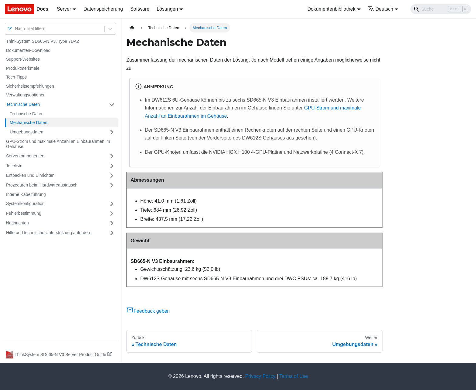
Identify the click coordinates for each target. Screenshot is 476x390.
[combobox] (15, 28)
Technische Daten (23, 104)
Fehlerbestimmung (23, 213)
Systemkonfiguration (25, 203)
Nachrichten (17, 222)
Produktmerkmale (22, 68)
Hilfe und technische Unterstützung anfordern (48, 232)
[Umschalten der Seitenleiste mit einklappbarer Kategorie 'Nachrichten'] (111, 223)
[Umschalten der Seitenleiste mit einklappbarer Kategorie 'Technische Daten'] (111, 104)
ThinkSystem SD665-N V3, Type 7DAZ (42, 41)
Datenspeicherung (103, 9)
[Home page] (132, 27)
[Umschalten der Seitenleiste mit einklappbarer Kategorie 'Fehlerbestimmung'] (111, 213)
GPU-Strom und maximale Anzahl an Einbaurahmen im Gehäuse (58, 144)
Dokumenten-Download (28, 50)
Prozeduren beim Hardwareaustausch (41, 185)
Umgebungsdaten (26, 131)
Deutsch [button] (380, 9)
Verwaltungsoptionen (26, 94)
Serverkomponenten (25, 155)
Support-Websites (23, 59)
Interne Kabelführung (26, 194)
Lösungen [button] (167, 9)
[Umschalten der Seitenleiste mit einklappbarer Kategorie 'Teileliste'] (111, 166)
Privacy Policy (260, 376)
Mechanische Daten (28, 122)
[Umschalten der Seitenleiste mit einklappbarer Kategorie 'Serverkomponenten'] (111, 156)
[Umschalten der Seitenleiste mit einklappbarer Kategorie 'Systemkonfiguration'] (111, 204)
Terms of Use (293, 376)
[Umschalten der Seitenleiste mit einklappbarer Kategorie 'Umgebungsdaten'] (111, 132)
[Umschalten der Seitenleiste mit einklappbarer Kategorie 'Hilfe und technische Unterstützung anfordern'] (111, 233)
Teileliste (14, 165)
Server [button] (64, 9)
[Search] (440, 9)
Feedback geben (148, 311)
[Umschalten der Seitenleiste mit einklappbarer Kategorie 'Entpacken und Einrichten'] (111, 175)
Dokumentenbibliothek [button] (331, 9)
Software (139, 9)
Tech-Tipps (16, 77)
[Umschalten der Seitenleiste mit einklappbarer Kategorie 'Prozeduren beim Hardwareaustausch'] (111, 185)
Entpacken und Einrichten (30, 175)
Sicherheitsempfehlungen (30, 86)
